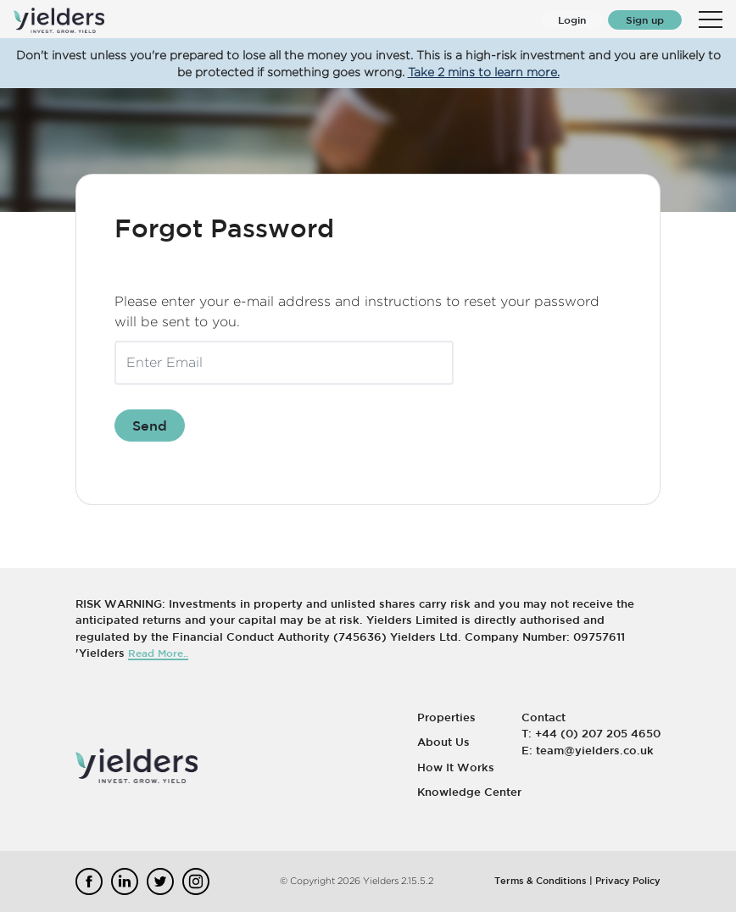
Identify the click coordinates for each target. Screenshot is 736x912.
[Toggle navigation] (710, 19)
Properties (446, 717)
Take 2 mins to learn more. (484, 71)
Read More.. (158, 653)
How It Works (455, 767)
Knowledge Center (469, 792)
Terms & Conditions (540, 880)
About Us (443, 742)
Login (572, 19)
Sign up (645, 19)
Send (149, 425)
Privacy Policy (628, 880)
